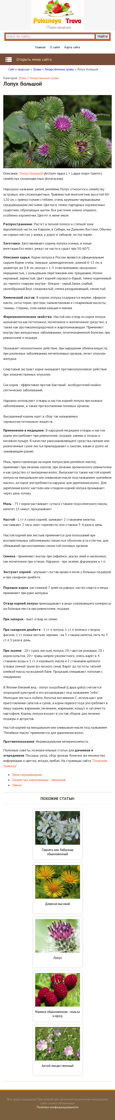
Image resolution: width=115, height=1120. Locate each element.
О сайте (55, 47)
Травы (22, 78)
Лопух (57, 958)
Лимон (17, 785)
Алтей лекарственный (57, 1066)
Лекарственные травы (44, 78)
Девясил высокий (57, 904)
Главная (40, 47)
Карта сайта (72, 47)
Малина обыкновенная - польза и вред (57, 1014)
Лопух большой (31, 173)
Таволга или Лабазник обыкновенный (57, 852)
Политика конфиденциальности (57, 1107)
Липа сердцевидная (27, 774)
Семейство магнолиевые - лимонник (39, 780)
